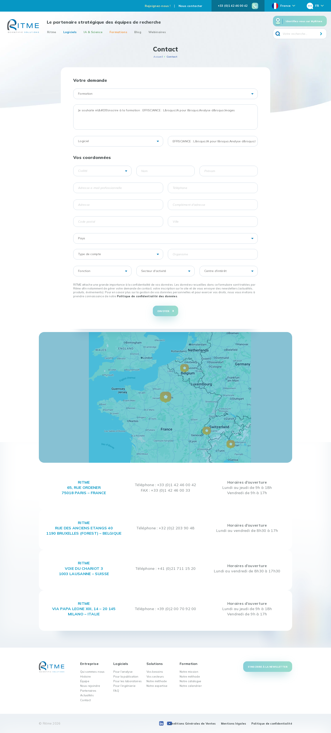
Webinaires (157, 32)
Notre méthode (157, 681)
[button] (165, 397)
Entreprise (89, 664)
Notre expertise (157, 685)
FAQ (116, 690)
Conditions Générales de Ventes (192, 723)
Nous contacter (190, 6)
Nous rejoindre (90, 685)
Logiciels (70, 32)
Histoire (85, 676)
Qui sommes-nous (92, 671)
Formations (118, 32)
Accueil (158, 56)
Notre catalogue (190, 681)
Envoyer (163, 311)
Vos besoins (155, 671)
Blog (137, 32)
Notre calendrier (191, 685)
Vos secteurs (155, 676)
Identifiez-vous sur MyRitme (304, 21)
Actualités (87, 695)
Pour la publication (125, 676)
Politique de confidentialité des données (147, 296)
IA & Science (93, 32)
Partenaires (88, 690)
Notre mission (189, 671)
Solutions (155, 664)
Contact (85, 700)
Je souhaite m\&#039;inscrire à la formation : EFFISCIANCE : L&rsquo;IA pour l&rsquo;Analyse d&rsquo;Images (165, 117)
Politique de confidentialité (271, 723)
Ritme (51, 32)
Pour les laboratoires (127, 681)
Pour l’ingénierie (124, 685)
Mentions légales (233, 723)
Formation (189, 664)
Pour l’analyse (123, 671)
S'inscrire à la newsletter (268, 666)
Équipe (84, 681)
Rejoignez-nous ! (158, 6)
